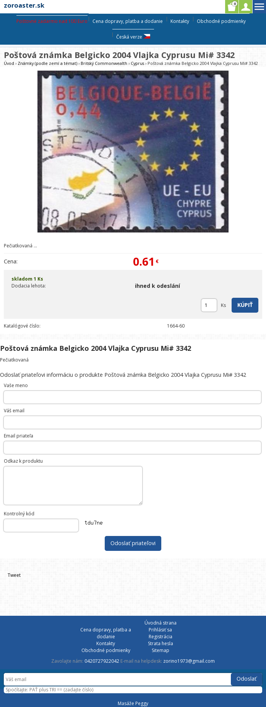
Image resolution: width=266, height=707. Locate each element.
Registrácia (160, 636)
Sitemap (160, 650)
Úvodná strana (160, 623)
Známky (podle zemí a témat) (47, 63)
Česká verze (133, 37)
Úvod (9, 63)
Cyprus (137, 63)
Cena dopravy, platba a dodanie (127, 21)
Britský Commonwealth (104, 63)
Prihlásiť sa (160, 629)
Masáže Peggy (133, 703)
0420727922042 (101, 661)
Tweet (14, 575)
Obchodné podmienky (221, 21)
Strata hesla (160, 643)
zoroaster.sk (24, 5)
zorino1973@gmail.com (189, 661)
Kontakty (179, 21)
